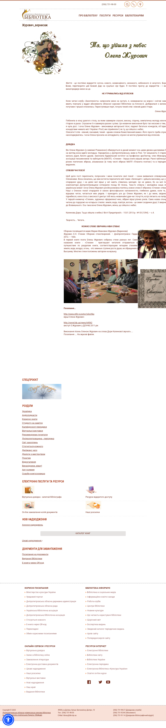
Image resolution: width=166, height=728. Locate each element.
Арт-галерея (28, 469)
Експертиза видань (96, 624)
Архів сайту (92, 633)
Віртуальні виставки (32, 430)
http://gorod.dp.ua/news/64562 (78, 323)
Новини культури (95, 610)
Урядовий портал (34, 597)
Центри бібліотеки (96, 606)
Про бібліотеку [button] (88, 15)
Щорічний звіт (94, 620)
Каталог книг (83, 533)
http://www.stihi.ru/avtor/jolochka (79, 314)
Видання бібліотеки (32, 558)
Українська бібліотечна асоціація (42, 610)
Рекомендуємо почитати (35, 434)
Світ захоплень (30, 442)
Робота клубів (94, 601)
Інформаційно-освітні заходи (101, 597)
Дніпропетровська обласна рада (42, 606)
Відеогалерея (29, 462)
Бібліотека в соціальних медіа (101, 592)
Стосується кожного (32, 446)
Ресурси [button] (118, 15)
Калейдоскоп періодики (34, 427)
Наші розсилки (93, 512)
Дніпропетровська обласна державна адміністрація (51, 601)
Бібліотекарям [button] (134, 15)
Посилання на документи (35, 554)
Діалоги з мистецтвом (33, 454)
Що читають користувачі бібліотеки (104, 615)
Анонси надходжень (32, 525)
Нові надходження (35, 682)
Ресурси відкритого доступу (99, 497)
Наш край (31, 687)
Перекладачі (32, 629)
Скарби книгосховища (33, 473)
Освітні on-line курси (97, 673)
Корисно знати (29, 419)
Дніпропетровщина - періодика (38, 438)
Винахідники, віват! (32, 466)
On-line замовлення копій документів (40, 512)
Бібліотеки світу (94, 655)
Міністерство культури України (41, 592)
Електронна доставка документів (42, 664)
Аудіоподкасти (29, 415)
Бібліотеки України (96, 659)
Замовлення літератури (37, 659)
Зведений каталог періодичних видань (105, 629)
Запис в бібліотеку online (38, 655)
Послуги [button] (104, 15)
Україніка (27, 411)
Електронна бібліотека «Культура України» (107, 669)
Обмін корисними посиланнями (41, 633)
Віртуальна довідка (35, 650)
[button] (8, 720)
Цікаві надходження (32, 540)
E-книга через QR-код (33, 562)
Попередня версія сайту (98, 638)
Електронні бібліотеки (97, 650)
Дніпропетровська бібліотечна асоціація (45, 615)
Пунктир (26, 458)
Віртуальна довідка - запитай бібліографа (42, 497)
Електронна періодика (98, 664)
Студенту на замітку (32, 423)
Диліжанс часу (29, 450)
